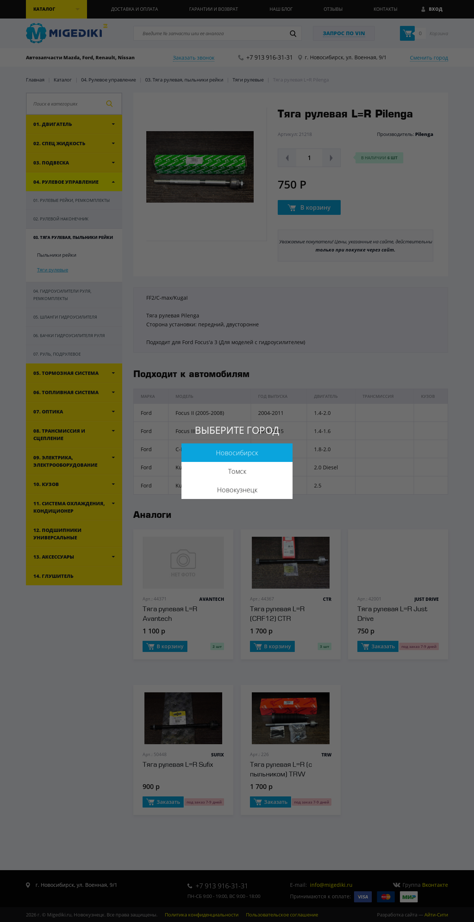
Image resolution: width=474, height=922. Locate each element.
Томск (237, 471)
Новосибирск (237, 452)
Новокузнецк (237, 489)
